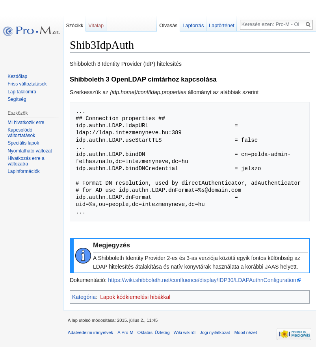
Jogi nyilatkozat (215, 332)
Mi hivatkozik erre (25, 122)
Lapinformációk (23, 171)
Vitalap (96, 25)
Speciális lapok (23, 143)
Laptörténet (221, 25)
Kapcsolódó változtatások (21, 132)
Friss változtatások (26, 84)
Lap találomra (21, 92)
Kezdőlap (17, 76)
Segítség (16, 99)
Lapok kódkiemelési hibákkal (135, 297)
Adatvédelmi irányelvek (90, 332)
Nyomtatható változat (29, 151)
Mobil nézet (245, 332)
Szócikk (74, 25)
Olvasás (168, 25)
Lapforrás (193, 25)
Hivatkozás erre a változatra (25, 161)
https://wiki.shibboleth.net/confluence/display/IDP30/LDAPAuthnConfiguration (202, 280)
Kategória (84, 297)
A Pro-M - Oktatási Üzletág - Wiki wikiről (156, 332)
